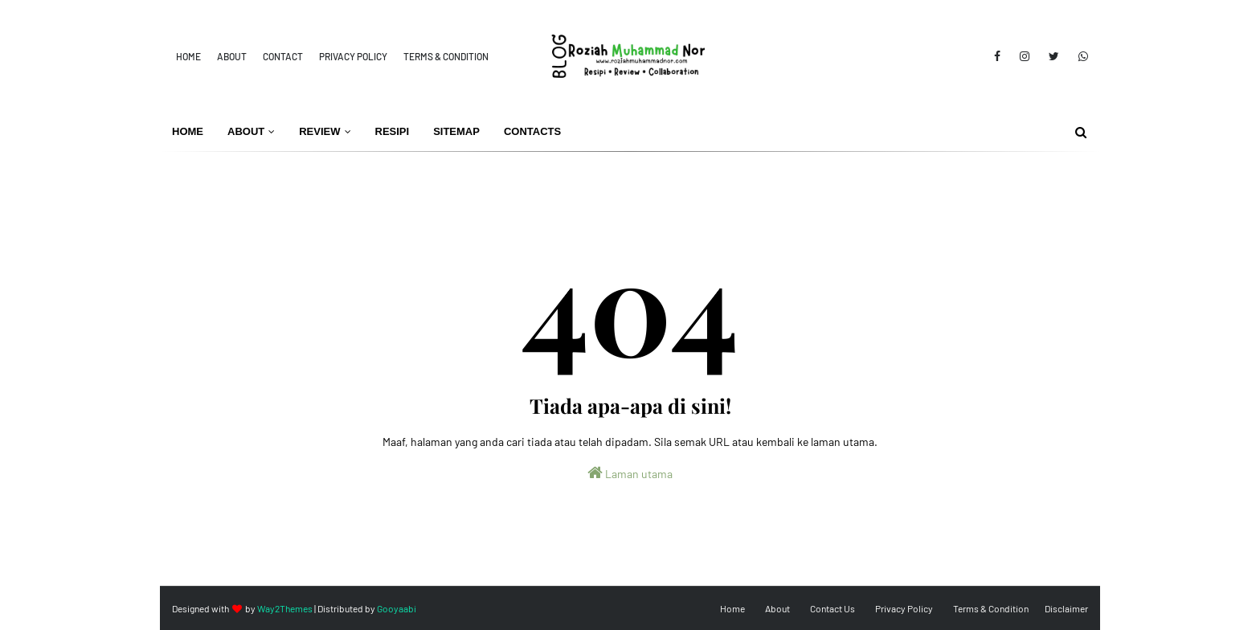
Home (188, 56)
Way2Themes (285, 608)
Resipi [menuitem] (392, 131)
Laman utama (630, 472)
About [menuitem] (245, 131)
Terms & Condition (446, 56)
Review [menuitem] (319, 131)
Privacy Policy (353, 56)
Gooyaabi (396, 608)
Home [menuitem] (187, 131)
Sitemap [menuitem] (456, 131)
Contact (283, 56)
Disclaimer (1066, 608)
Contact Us (832, 608)
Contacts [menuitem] (532, 131)
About (232, 56)
